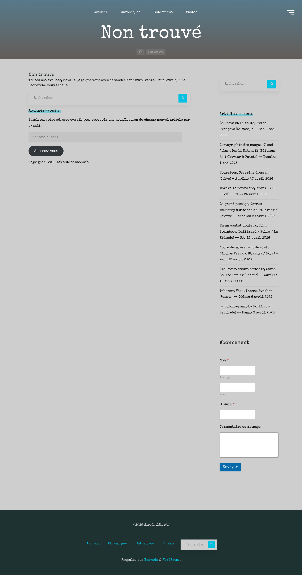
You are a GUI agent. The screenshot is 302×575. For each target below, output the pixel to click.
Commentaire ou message (240, 427)
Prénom (225, 377)
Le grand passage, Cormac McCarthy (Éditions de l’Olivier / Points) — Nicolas (248, 210)
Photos (168, 543)
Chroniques (118, 543)
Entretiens (145, 543)
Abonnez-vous (46, 151)
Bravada (150, 560)
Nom (222, 394)
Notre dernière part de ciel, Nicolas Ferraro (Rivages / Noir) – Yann (249, 254)
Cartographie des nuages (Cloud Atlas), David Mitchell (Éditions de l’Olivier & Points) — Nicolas (248, 151)
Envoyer (230, 467)
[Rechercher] (182, 98)
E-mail (227, 404)
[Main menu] (290, 13)
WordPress (171, 560)
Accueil (93, 543)
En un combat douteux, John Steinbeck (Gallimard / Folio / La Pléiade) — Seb (249, 232)
